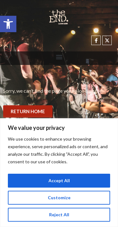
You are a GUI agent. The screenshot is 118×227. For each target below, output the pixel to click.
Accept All (59, 180)
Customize (59, 197)
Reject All (59, 214)
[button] (8, 24)
